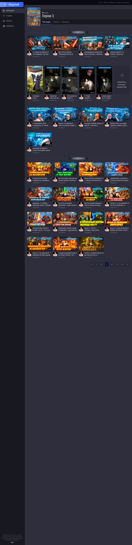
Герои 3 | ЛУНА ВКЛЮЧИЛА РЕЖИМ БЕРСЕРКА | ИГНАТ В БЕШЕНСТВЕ (119, 230)
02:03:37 (48, 49)
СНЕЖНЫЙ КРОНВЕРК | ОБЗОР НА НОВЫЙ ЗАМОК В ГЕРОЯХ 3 (42, 150)
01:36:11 (74, 200)
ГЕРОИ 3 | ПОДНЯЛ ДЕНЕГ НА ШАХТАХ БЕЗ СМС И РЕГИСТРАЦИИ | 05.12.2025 (94, 255)
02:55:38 (74, 225)
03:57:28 (74, 49)
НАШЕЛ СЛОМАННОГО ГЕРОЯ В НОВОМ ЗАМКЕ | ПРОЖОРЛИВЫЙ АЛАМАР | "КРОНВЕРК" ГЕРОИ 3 (67, 127)
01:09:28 (48, 145)
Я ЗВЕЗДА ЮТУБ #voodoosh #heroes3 (36, 99)
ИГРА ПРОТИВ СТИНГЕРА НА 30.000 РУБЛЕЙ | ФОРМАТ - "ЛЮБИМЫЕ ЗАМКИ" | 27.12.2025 (67, 181)
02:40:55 (126, 175)
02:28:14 (100, 250)
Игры (45, 13)
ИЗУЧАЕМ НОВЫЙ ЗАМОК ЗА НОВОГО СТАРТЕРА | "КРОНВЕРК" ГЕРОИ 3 (93, 126)
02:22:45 (48, 175)
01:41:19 (48, 225)
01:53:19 (100, 175)
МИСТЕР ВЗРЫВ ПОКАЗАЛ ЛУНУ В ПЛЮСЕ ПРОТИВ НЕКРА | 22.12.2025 (92, 205)
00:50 (75, 93)
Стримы (56, 22)
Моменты (66, 22)
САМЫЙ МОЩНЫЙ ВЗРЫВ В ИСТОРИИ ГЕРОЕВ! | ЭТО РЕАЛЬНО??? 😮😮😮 (67, 255)
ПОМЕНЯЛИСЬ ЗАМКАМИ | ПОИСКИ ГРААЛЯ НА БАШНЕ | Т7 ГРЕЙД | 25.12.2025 (119, 180)
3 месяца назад (45, 38)
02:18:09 (126, 49)
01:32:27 (100, 200)
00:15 (110, 93)
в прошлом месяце (53, 68)
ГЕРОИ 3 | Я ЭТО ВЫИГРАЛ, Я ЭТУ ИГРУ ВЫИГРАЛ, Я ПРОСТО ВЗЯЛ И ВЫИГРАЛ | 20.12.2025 (119, 206)
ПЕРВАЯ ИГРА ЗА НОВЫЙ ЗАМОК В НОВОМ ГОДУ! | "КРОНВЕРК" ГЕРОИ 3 (118, 126)
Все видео (46, 22)
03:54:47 (100, 225)
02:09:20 (100, 120)
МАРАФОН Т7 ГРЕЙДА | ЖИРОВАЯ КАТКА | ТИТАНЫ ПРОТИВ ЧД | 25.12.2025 (42, 205)
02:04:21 (48, 200)
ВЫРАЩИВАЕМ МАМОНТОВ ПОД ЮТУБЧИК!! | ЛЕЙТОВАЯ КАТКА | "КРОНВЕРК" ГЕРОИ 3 (93, 55)
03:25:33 (74, 120)
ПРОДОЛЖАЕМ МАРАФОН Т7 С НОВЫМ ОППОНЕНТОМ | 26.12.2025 (93, 180)
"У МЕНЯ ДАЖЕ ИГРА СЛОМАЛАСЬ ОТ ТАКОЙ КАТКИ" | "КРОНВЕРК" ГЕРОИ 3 (42, 127)
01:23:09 (126, 225)
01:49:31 (74, 250)
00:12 (92, 93)
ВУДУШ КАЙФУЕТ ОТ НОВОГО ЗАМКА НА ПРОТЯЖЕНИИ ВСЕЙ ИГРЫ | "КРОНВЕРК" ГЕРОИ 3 (119, 55)
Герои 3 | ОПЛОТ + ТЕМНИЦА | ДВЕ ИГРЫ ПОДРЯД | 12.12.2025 (91, 230)
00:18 (40, 93)
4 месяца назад (45, 164)
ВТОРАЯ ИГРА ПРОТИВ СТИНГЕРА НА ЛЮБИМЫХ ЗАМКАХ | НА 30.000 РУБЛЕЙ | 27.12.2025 (42, 181)
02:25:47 (100, 49)
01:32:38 (126, 120)
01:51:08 (74, 175)
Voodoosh (36, 100)
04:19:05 (126, 200)
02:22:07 (48, 250)
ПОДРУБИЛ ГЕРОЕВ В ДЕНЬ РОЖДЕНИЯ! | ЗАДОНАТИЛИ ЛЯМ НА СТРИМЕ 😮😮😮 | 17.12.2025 (67, 231)
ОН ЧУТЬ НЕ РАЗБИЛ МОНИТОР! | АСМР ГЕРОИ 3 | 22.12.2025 (67, 205)
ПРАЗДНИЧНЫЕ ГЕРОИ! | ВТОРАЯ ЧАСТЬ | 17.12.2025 (41, 229)
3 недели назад (36, 68)
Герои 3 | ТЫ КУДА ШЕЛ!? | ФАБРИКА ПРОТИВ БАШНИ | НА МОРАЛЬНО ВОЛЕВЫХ (42, 255)
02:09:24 (48, 120)
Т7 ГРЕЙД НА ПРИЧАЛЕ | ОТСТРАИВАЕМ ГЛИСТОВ (41, 53)
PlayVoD (11, 4)
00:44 (58, 93)
